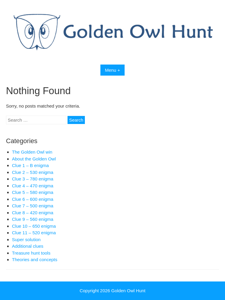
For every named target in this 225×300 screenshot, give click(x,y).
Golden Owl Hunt (128, 290)
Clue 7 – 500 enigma (32, 205)
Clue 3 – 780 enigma (32, 178)
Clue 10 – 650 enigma (34, 226)
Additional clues (27, 246)
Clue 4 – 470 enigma (32, 185)
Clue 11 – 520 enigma (34, 232)
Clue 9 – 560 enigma (32, 219)
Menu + (112, 70)
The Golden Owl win (32, 151)
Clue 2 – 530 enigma (32, 172)
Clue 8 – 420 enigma (32, 212)
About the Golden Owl (34, 158)
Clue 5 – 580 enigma (32, 192)
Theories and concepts (34, 259)
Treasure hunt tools (31, 252)
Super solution (26, 239)
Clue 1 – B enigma (30, 165)
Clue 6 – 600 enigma (32, 199)
